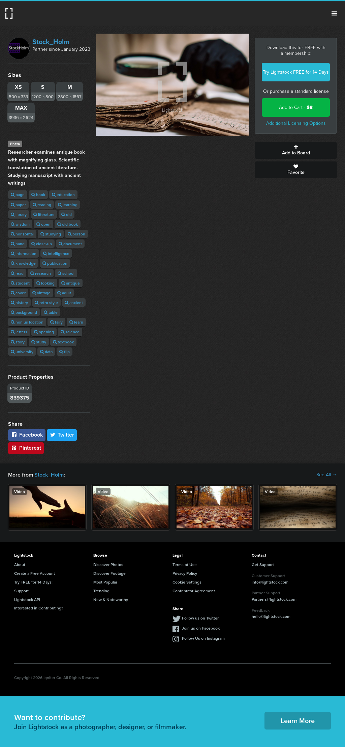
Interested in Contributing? (38, 608)
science (70, 332)
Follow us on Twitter (200, 618)
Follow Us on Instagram (203, 638)
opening (44, 332)
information (23, 253)
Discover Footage (109, 573)
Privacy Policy (184, 573)
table (51, 312)
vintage (41, 293)
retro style (46, 302)
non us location (27, 322)
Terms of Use (184, 564)
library (19, 214)
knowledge (23, 263)
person (76, 234)
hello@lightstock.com (271, 616)
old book (67, 224)
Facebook (27, 435)
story (18, 342)
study (38, 342)
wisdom (20, 224)
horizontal (22, 234)
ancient (74, 302)
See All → (326, 475)
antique (70, 283)
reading (42, 205)
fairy (56, 322)
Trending (101, 591)
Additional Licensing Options (296, 123)
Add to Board (296, 150)
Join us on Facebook (201, 628)
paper (18, 205)
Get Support (263, 564)
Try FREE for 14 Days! (33, 582)
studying (50, 234)
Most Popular (105, 582)
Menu (334, 13)
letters (19, 332)
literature (44, 214)
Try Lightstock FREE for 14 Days (296, 72)
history (19, 302)
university (22, 351)
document (70, 244)
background (24, 312)
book (38, 194)
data (46, 351)
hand (18, 244)
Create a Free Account (34, 573)
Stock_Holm (50, 42)
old (66, 214)
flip (64, 351)
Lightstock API (27, 599)
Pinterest (26, 448)
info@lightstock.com (270, 582)
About (19, 564)
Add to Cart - (296, 107)
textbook (63, 342)
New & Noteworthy (110, 599)
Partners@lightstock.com (274, 599)
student (20, 283)
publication (54, 263)
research (40, 273)
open (43, 224)
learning (67, 205)
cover (18, 293)
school (66, 273)
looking (45, 283)
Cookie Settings (186, 582)
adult (64, 293)
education (63, 194)
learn (76, 322)
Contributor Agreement (193, 591)
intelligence (56, 253)
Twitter (62, 435)
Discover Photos (108, 564)
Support (21, 591)
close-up (41, 244)
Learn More (298, 720)
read (17, 273)
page (18, 194)
